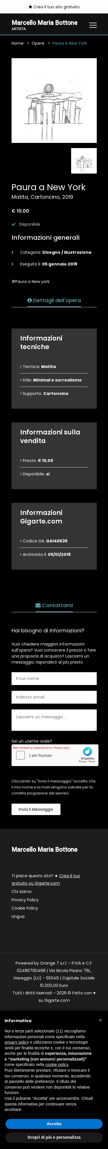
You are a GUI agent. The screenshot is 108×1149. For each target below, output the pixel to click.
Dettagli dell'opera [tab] (54, 300)
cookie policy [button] (57, 1064)
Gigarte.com (57, 1000)
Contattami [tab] (54, 605)
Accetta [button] (54, 1124)
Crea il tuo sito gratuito (54, 7)
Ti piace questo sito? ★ (46, 879)
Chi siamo (22, 891)
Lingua (18, 916)
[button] (100, 1020)
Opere (38, 43)
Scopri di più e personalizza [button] (53, 1137)
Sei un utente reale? (32, 741)
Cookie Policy (25, 908)
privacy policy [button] (17, 1042)
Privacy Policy (25, 900)
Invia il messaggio (36, 809)
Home (18, 43)
